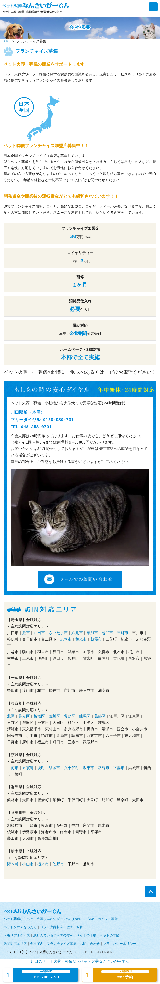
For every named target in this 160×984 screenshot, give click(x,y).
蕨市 (26, 633)
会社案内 (36, 944)
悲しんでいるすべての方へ (53, 935)
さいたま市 (58, 633)
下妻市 (118, 768)
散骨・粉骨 (75, 927)
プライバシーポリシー (119, 944)
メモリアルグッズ (17, 935)
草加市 (92, 633)
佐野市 (58, 864)
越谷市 (107, 633)
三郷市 (122, 633)
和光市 (81, 639)
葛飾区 (100, 716)
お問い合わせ (90, 944)
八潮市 (77, 633)
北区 (11, 716)
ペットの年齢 (110, 935)
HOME (6, 41)
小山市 (28, 864)
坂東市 (88, 768)
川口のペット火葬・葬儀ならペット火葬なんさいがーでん (80, 961)
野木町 (12, 864)
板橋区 (39, 716)
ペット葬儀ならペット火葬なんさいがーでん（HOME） (44, 919)
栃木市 (43, 864)
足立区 (24, 716)
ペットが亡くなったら (20, 927)
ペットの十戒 (86, 935)
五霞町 (28, 768)
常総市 (103, 768)
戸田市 (39, 633)
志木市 (65, 639)
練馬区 (84, 716)
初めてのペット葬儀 (103, 919)
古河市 (12, 768)
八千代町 (71, 768)
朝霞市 (96, 639)
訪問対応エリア (15, 944)
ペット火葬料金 (51, 927)
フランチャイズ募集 (61, 944)
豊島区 (69, 716)
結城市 (54, 768)
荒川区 (54, 716)
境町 (41, 768)
